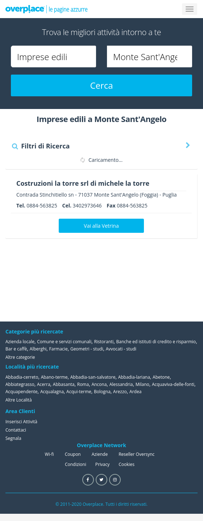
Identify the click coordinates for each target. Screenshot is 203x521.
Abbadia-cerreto (21, 377)
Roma (83, 384)
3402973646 (87, 205)
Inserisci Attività (21, 422)
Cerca (101, 85)
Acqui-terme (78, 391)
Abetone (161, 377)
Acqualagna (52, 391)
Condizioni (75, 464)
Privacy (102, 464)
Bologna (102, 391)
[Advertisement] (161, 280)
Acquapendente (21, 391)
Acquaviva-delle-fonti (173, 384)
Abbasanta (64, 384)
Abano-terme (54, 377)
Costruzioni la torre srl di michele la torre (83, 183)
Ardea (135, 391)
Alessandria (121, 384)
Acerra (43, 384)
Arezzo (120, 391)
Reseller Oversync (136, 454)
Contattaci (15, 430)
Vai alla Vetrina (101, 225)
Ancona (99, 384)
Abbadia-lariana (134, 377)
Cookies (126, 464)
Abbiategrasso (19, 384)
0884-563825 (41, 205)
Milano (142, 384)
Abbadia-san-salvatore (93, 377)
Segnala (13, 438)
